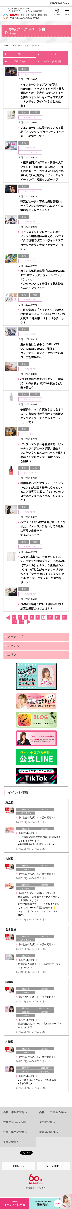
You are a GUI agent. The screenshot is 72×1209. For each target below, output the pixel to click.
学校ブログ (19, 60)
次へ (28, 622)
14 (21, 621)
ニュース (52, 53)
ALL (19, 53)
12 (64, 617)
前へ (7, 617)
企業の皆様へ (11, 1141)
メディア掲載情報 (52, 60)
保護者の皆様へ (48, 1131)
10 (50, 617)
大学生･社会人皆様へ (16, 1122)
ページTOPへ (53, 1166)
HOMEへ (18, 1166)
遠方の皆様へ (47, 1122)
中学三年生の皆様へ (15, 1131)
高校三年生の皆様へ (15, 1112)
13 (14, 621)
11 (57, 617)
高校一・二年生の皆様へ (54, 1112)
